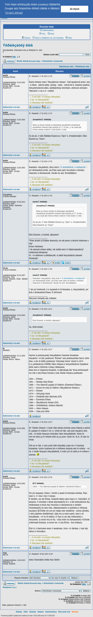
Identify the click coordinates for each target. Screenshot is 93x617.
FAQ (42, 34)
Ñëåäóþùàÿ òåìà (82, 66)
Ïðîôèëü (26, 38)
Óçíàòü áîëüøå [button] (14, 12)
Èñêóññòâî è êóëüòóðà (52, 61)
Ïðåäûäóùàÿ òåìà (66, 66)
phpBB (10, 616)
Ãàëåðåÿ (32, 612)
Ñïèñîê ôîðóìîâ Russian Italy (28, 61)
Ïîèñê (51, 34)
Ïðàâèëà (41, 612)
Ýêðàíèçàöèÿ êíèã (18, 45)
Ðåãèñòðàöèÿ (47, 30)
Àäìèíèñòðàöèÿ (51, 612)
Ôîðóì (26, 612)
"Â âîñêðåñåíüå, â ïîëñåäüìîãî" (73, 167)
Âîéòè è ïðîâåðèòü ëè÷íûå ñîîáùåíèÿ (48, 38)
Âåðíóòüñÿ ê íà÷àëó (11, 107)
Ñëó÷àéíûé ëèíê (64, 612)
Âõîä (69, 38)
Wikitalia (75, 612)
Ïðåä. (14, 57)
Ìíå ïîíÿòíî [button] (74, 9)
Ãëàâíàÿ (19, 612)
